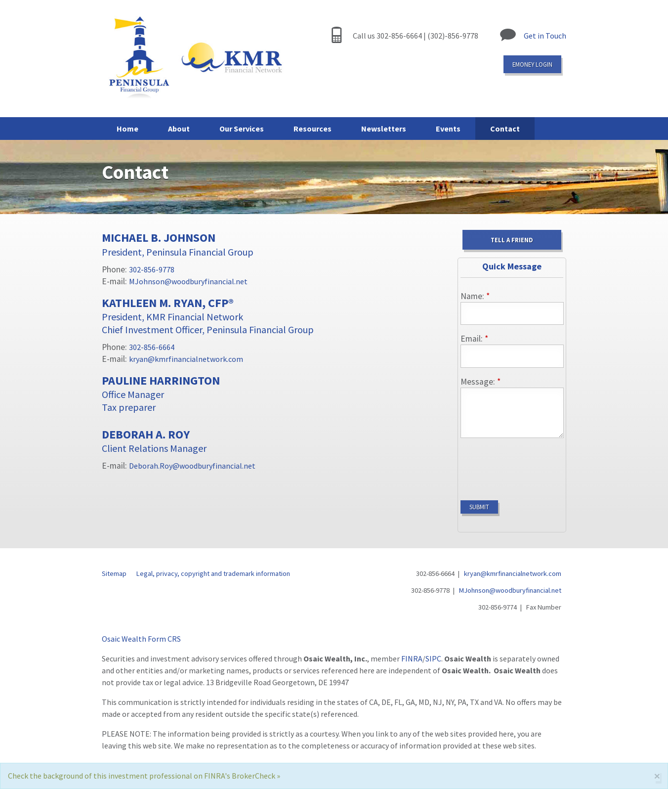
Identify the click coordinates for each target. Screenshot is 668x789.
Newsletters (383, 128)
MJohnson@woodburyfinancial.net (188, 281)
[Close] (657, 776)
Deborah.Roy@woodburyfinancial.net (192, 466)
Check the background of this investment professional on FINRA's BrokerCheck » (144, 776)
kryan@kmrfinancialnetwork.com (186, 359)
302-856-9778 (151, 269)
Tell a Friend (512, 240)
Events (448, 128)
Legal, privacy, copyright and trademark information (213, 573)
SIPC (433, 658)
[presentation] (535, 465)
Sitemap (114, 573)
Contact (505, 128)
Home (127, 128)
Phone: (115, 269)
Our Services (241, 128)
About (179, 128)
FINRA (411, 658)
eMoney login (532, 64)
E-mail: (115, 281)
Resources (312, 128)
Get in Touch (545, 36)
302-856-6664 (151, 347)
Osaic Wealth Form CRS (141, 639)
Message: (480, 381)
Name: (475, 296)
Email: (474, 338)
